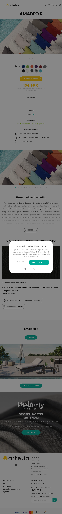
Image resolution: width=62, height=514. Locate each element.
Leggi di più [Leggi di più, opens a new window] (35, 256)
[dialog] (31, 257)
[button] (31, 268)
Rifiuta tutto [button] (20, 262)
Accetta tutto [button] (39, 262)
